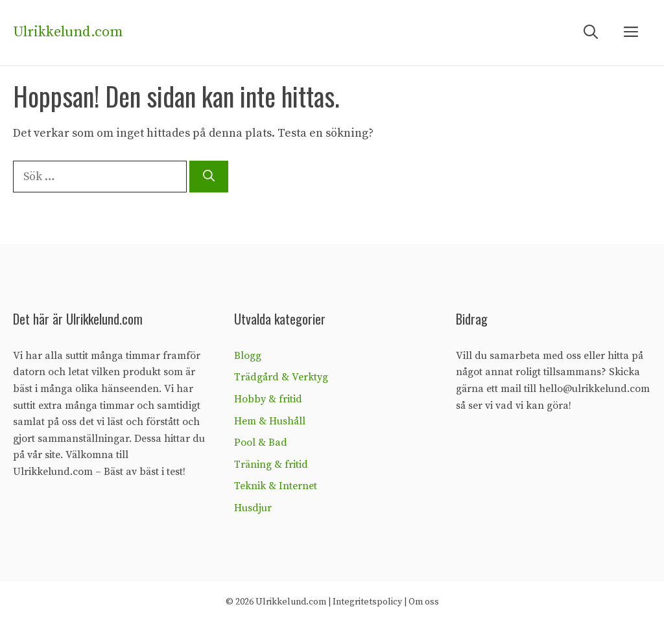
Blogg (247, 355)
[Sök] (208, 176)
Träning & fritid (271, 464)
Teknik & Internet (275, 485)
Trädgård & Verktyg (281, 377)
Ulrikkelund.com (68, 32)
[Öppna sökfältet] (591, 32)
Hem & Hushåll (269, 421)
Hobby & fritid (268, 399)
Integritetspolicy (367, 602)
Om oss (424, 602)
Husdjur (253, 507)
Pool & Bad (260, 442)
